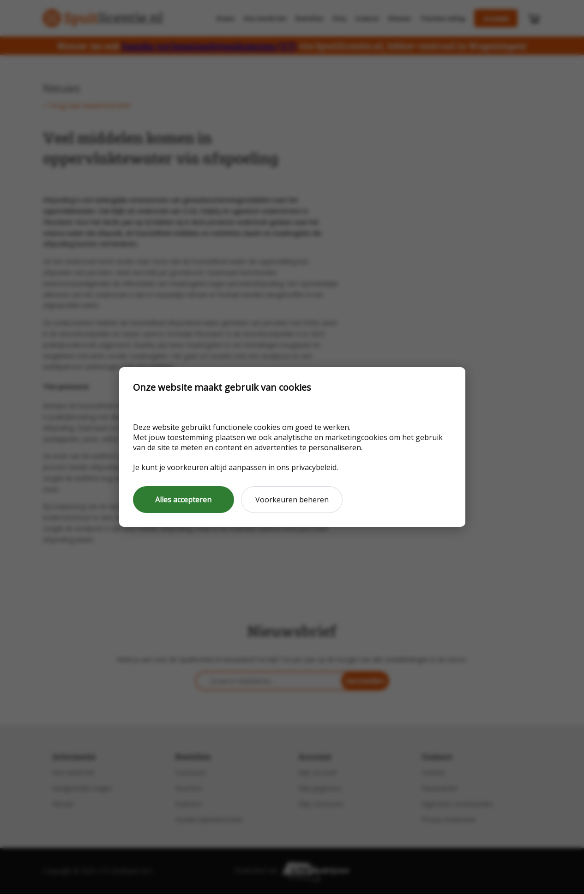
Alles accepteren (183, 500)
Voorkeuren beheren (292, 500)
